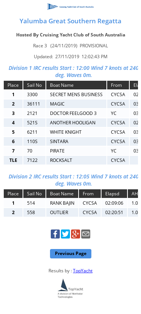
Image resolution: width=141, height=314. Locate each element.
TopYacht (82, 270)
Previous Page (71, 253)
